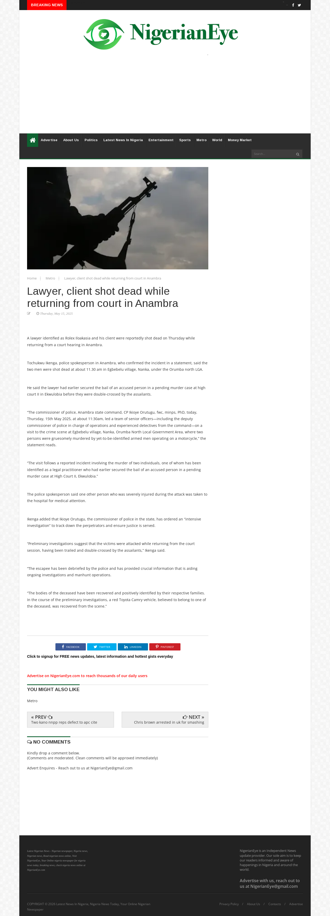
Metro (201, 140)
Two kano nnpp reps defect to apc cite (64, 722)
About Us (71, 140)
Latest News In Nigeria (123, 140)
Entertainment (161, 140)
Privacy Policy (229, 904)
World (217, 140)
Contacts (274, 904)
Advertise (49, 140)
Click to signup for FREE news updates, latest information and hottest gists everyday (100, 656)
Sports (185, 140)
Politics (91, 140)
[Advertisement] (165, 97)
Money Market (240, 140)
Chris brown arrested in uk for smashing (169, 722)
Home (32, 278)
